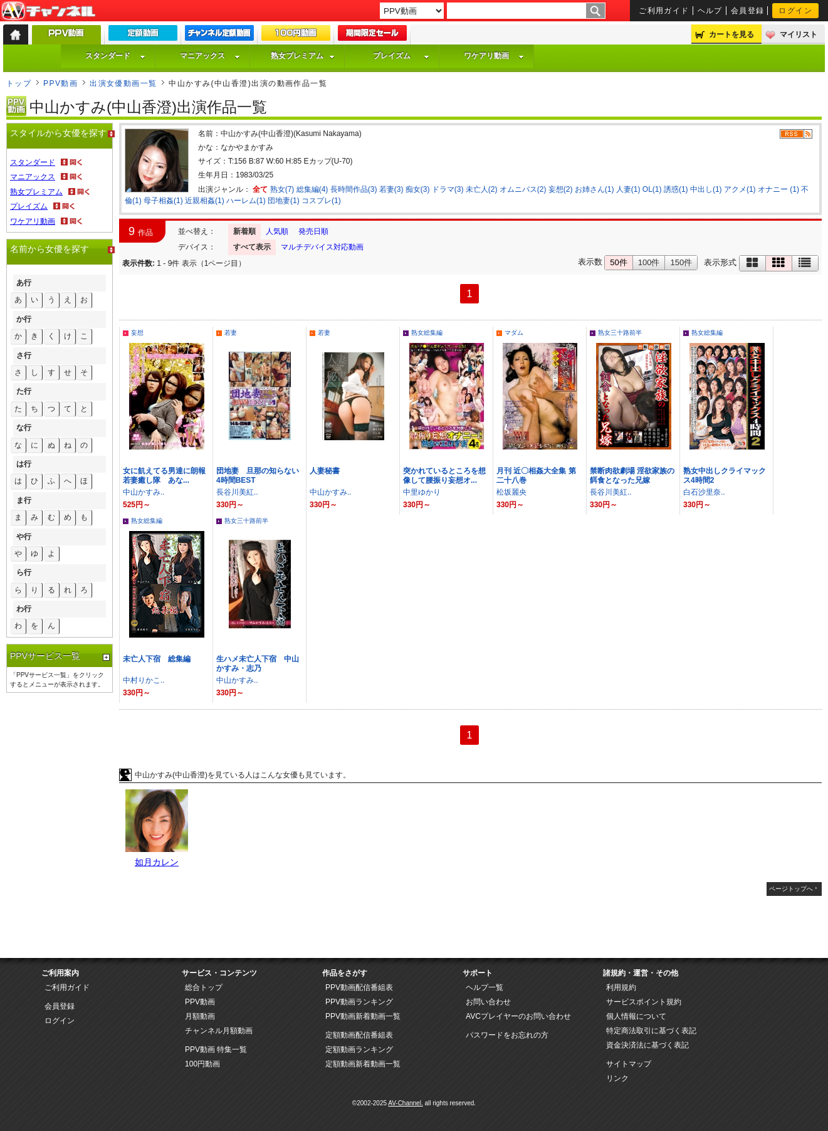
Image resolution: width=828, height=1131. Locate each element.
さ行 (23, 355)
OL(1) (652, 189)
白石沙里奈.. (704, 492)
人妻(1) (628, 189)
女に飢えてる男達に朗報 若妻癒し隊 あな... (168, 475)
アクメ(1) (740, 189)
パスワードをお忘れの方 (507, 1035)
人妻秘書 (325, 470)
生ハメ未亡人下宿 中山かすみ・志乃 (257, 664)
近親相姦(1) (204, 200)
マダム (514, 332)
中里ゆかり (422, 492)
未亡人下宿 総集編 (157, 659)
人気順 (277, 231)
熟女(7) (282, 189)
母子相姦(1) (163, 200)
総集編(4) (312, 189)
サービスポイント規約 (643, 1001)
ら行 (23, 572)
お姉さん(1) (594, 189)
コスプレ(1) (321, 200)
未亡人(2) (482, 189)
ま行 (23, 500)
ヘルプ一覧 (484, 987)
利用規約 (621, 987)
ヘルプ (710, 10)
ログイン (795, 10)
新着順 (244, 231)
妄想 (137, 332)
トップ (18, 83)
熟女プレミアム (303, 55)
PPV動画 (60, 83)
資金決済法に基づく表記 (647, 1045)
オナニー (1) (778, 189)
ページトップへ (791, 888)
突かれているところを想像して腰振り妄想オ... (444, 475)
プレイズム (401, 55)
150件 (681, 262)
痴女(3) (418, 189)
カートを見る (731, 34)
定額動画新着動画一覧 (363, 1064)
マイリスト (798, 34)
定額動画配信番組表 (359, 1035)
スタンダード (115, 55)
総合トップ (204, 987)
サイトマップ (628, 1064)
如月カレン (157, 862)
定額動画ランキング (359, 1049)
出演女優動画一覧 (123, 83)
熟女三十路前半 (620, 332)
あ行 (23, 282)
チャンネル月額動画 (219, 1030)
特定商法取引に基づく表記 (651, 1030)
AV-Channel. (405, 1103)
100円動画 (202, 1064)
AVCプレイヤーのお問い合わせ (518, 1016)
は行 (23, 464)
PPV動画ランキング (359, 1001)
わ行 (23, 608)
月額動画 (200, 1016)
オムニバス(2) (523, 189)
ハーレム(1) (246, 200)
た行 (23, 391)
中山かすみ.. (144, 492)
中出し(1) (706, 189)
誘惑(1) (676, 189)
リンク (617, 1078)
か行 (23, 319)
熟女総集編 (427, 332)
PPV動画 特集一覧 (216, 1049)
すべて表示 (252, 247)
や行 (23, 536)
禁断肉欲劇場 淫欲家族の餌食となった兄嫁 (632, 475)
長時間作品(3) (353, 189)
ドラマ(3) (448, 189)
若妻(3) (391, 189)
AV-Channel (48, 11)
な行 (23, 427)
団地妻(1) (284, 200)
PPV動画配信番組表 (359, 987)
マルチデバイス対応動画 (322, 247)
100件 (649, 262)
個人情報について (636, 1016)
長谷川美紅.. (237, 492)
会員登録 (748, 10)
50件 (618, 262)
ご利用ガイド (664, 10)
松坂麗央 (511, 492)
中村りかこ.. (144, 680)
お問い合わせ (488, 1001)
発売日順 (313, 231)
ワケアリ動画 (494, 55)
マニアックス (210, 55)
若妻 (230, 332)
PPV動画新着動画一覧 (363, 1016)
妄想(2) (560, 189)
